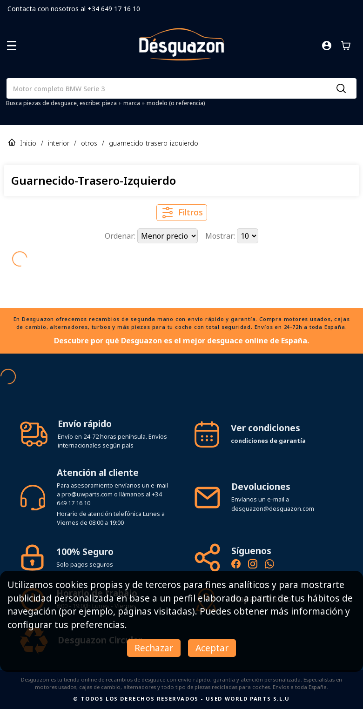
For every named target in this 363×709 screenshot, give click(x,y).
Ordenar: (121, 236)
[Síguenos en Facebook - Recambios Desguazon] (236, 565)
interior (58, 143)
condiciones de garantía (268, 440)
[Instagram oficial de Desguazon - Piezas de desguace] (252, 565)
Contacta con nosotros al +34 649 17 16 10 (73, 8)
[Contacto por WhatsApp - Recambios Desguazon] (269, 565)
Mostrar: (221, 236)
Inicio (28, 143)
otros (89, 143)
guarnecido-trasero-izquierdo (153, 143)
